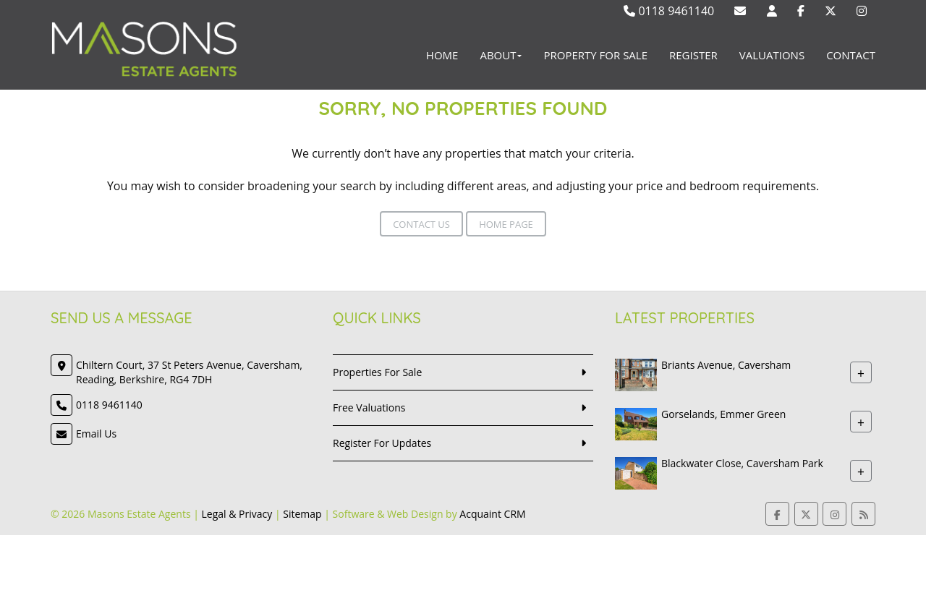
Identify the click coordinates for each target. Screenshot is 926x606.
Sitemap (302, 514)
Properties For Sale (377, 372)
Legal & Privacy (237, 514)
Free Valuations (369, 407)
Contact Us (421, 224)
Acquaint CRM (492, 514)
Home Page (506, 224)
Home (442, 55)
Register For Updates (382, 443)
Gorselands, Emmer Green (723, 414)
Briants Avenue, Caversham (726, 365)
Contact (850, 55)
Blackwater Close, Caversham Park (742, 463)
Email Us (96, 433)
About (501, 55)
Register (693, 55)
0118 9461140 (669, 11)
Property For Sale (595, 55)
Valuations (771, 55)
